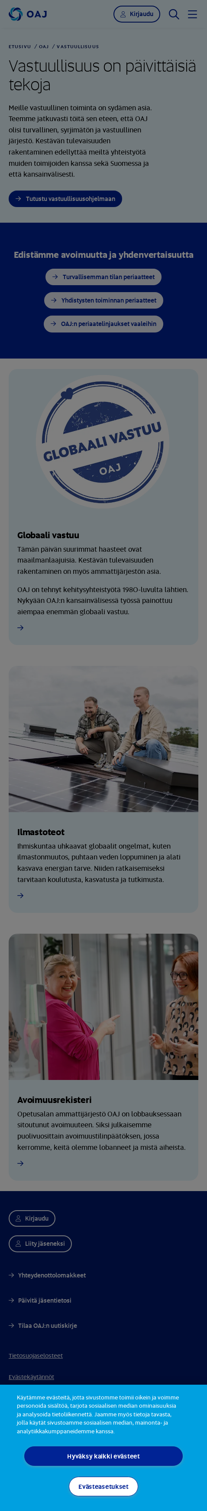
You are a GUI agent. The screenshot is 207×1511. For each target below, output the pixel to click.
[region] (103, 1448)
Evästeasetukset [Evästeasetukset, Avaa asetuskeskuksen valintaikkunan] (103, 1486)
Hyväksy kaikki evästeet (103, 1456)
